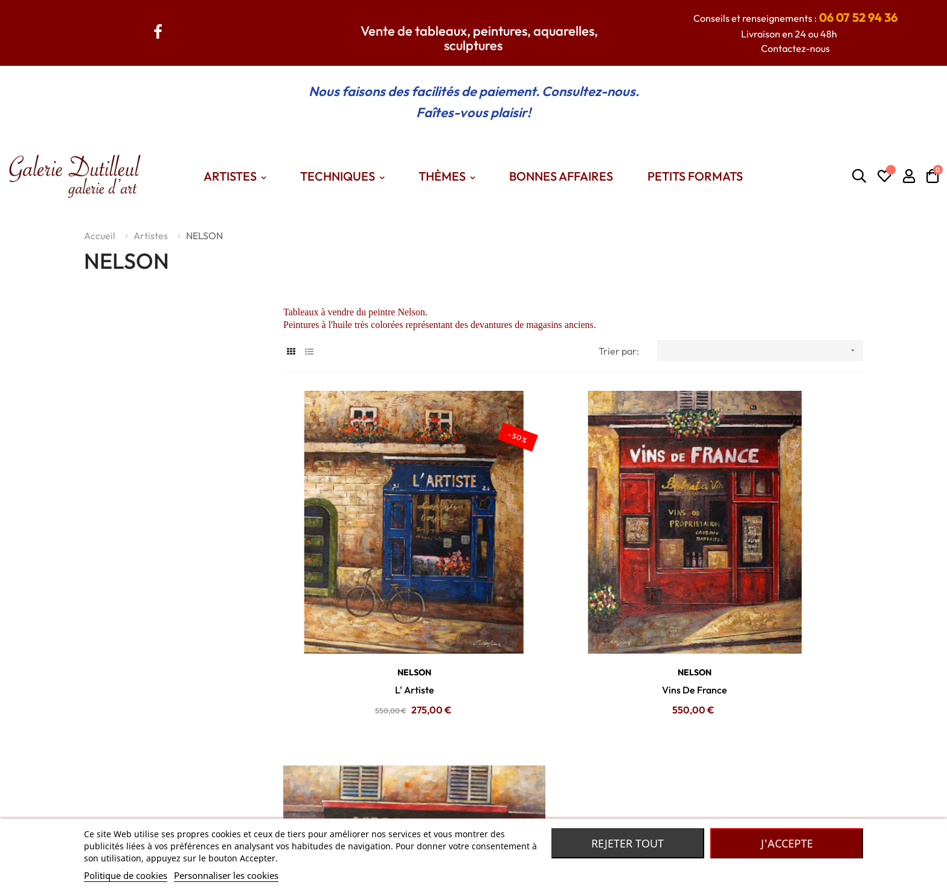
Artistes (342, 791)
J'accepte (787, 843)
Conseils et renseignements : (795, 18)
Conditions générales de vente (232, 809)
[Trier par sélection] (760, 350)
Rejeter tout (627, 843)
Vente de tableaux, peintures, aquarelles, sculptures (479, 38)
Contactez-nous (795, 48)
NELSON (374, 590)
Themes (342, 809)
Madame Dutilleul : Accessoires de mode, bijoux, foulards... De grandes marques (653, 791)
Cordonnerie (772, 608)
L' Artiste (373, 608)
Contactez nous (200, 791)
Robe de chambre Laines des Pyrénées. (566, 809)
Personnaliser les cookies (226, 875)
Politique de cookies (125, 875)
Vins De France (573, 608)
